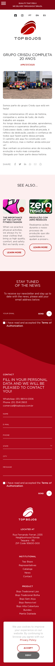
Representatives (27, 565)
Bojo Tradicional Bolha (27, 595)
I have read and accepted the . (29, 324)
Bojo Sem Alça (27, 599)
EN (37, 15)
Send (45, 313)
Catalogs (27, 569)
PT (30, 15)
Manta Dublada (27, 614)
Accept (28, 648)
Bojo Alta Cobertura (27, 606)
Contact (27, 576)
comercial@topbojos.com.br (18, 406)
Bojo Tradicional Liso (27, 591)
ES (44, 15)
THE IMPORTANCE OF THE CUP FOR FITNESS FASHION (12, 220)
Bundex (27, 610)
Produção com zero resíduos (38, 219)
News (27, 573)
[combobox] (27, 446)
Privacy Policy (28, 640)
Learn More (14, 253)
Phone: (15, 402)
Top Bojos (27, 562)
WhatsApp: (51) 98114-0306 (18, 399)
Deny (28, 655)
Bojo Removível (27, 603)
